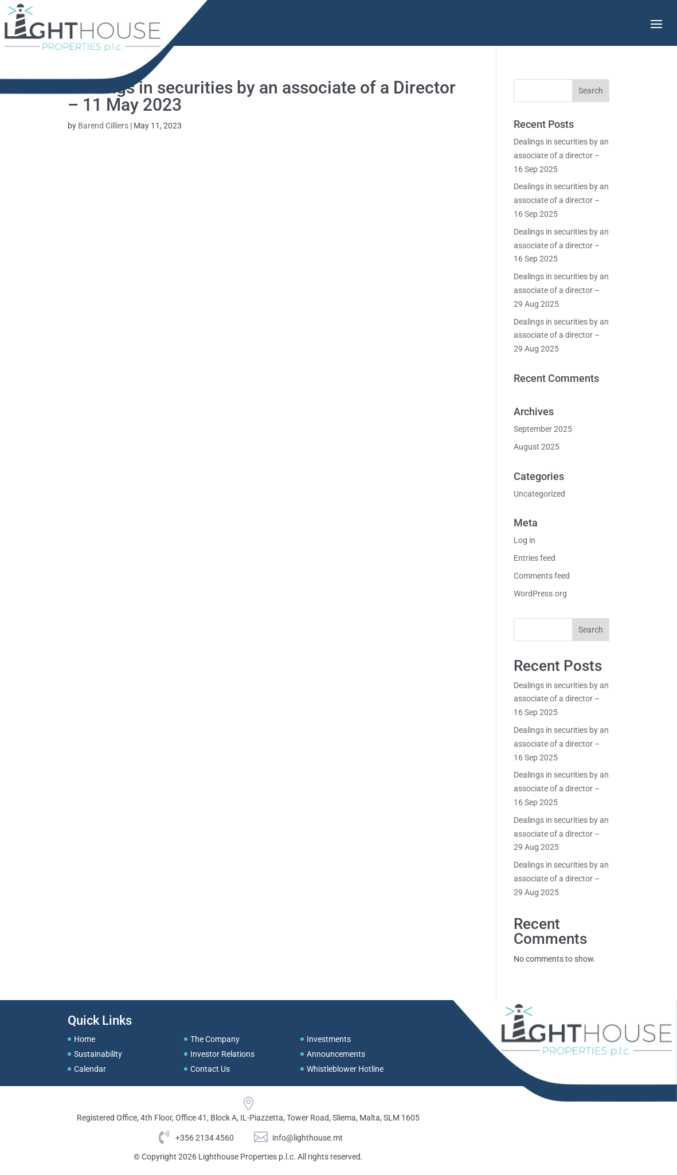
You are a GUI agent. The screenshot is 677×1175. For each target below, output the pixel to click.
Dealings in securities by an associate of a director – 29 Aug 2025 (561, 290)
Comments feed (542, 575)
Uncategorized (539, 493)
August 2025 (536, 446)
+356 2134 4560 (204, 1137)
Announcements (336, 1054)
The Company (215, 1039)
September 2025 (543, 429)
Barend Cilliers (103, 125)
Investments (329, 1039)
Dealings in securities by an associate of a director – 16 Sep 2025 (561, 155)
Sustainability (98, 1054)
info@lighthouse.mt (307, 1137)
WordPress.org (540, 593)
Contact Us (210, 1069)
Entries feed (534, 558)
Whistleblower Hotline (345, 1069)
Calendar (90, 1069)
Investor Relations (222, 1054)
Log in (524, 540)
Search (590, 629)
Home (84, 1039)
